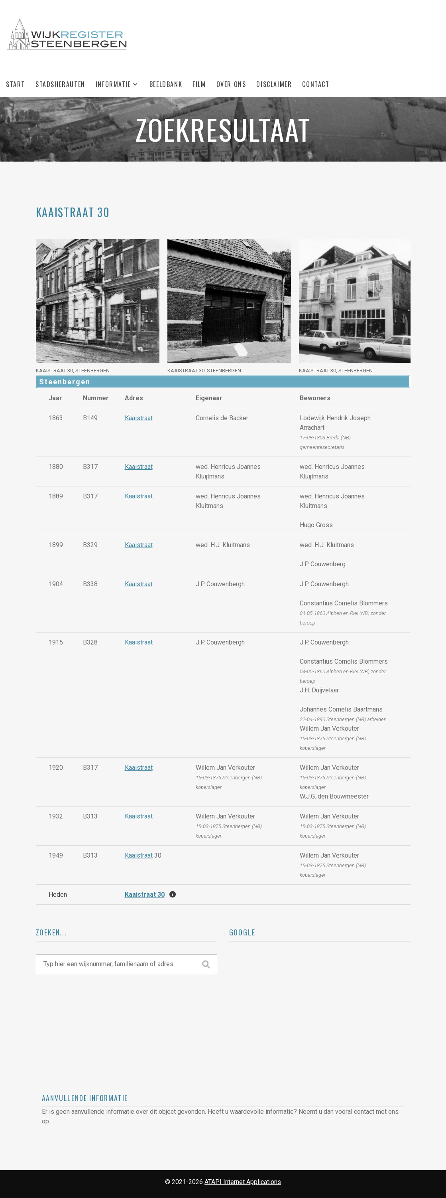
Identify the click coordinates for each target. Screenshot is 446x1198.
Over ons (231, 84)
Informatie (113, 84)
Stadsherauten (60, 84)
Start (15, 84)
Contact (315, 84)
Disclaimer (274, 84)
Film (199, 84)
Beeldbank (165, 84)
